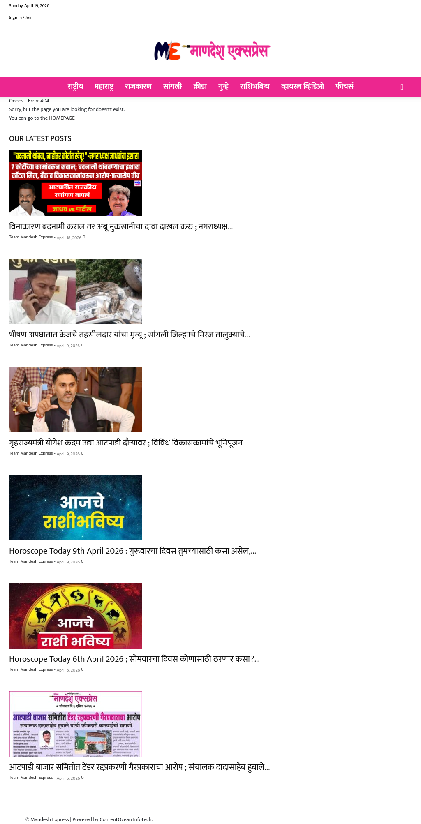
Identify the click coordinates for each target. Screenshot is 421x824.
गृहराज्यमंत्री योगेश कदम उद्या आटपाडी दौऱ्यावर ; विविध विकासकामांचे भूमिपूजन (126, 443)
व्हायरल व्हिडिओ (302, 87)
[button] (402, 87)
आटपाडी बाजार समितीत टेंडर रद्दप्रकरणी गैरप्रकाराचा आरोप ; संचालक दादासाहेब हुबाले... (139, 767)
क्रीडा (200, 87)
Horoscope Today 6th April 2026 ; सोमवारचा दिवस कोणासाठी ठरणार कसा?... (134, 659)
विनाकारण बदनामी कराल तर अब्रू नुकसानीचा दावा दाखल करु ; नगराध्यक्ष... (121, 226)
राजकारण (138, 87)
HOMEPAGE (62, 117)
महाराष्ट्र (104, 87)
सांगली (172, 87)
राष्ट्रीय (75, 87)
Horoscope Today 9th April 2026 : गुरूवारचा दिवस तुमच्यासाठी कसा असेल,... (132, 551)
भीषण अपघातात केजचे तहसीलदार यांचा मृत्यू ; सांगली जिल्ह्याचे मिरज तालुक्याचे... (129, 335)
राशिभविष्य (255, 87)
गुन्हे (223, 87)
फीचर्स (344, 87)
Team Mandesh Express (31, 237)
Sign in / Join (21, 17)
